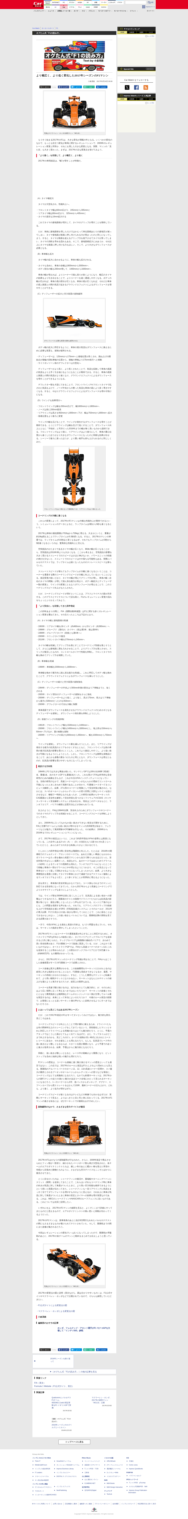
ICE (127, 1458)
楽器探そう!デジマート (92, 1465)
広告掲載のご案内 (71, 1504)
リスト (54, 87)
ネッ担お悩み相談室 (42, 1480)
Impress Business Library (65, 1469)
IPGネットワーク (132, 1479)
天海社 (131, 1461)
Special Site (129, 69)
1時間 (122, 32)
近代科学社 (86, 1487)
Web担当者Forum (41, 1465)
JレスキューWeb (112, 1472)
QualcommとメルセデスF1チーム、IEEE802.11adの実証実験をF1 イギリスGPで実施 (61, 1403)
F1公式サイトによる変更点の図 (52, 1305)
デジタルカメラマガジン (43, 1487)
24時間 (131, 32)
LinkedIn (103, 87)
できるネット (39, 1491)
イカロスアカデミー (114, 1476)
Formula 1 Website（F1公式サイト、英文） (54, 1386)
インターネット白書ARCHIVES (45, 1495)
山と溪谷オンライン (91, 1479)
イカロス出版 (108, 1458)
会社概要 (115, 1504)
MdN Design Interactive (115, 1487)
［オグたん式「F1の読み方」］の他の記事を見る (74, 1372)
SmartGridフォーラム (64, 1461)
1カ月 (151, 32)
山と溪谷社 (86, 1476)
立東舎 (87, 1472)
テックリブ (108, 1491)
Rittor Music (86, 1458)
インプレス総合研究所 (42, 1469)
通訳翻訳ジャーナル (114, 1469)
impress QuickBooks (136, 1469)
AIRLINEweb (111, 1461)
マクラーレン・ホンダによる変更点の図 (56, 1311)
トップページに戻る (74, 1442)
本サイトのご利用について (41, 1504)
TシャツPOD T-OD (92, 1469)
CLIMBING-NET (90, 1483)
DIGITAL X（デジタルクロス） (67, 1476)
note (90, 87)
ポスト (47, 87)
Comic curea (133, 1465)
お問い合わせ (57, 1504)
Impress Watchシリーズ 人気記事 (137, 96)
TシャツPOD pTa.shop (137, 1483)
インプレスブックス (63, 1486)
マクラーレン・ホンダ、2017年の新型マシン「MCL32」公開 (101, 1400)
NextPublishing (62, 1490)
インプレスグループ (128, 1504)
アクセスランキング (132, 29)
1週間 (141, 32)
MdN (106, 1480)
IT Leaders (38, 1472)
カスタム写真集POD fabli (138, 1486)
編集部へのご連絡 (86, 1504)
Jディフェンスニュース (115, 1465)
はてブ (78, 87)
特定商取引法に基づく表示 (147, 1504)
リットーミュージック (92, 1461)
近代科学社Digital (90, 1490)
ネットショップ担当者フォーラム (68, 1465)
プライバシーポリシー (102, 1504)
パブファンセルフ (135, 1476)
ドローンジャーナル (42, 1476)
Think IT (37, 1461)
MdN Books (111, 1483)
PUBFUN (129, 1472)
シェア (65, 87)
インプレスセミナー (63, 1472)
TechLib (109, 1494)
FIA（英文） (40, 1383)
